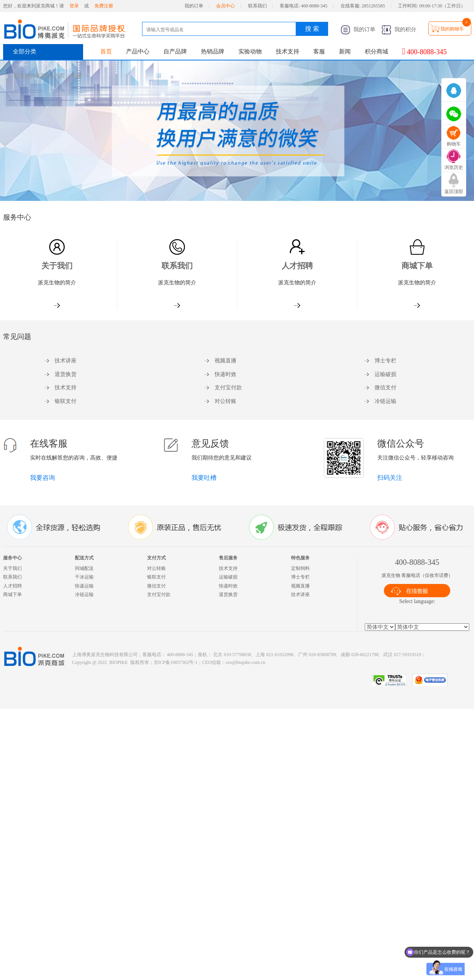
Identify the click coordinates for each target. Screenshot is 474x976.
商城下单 (417, 265)
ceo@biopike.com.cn (245, 662)
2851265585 (373, 6)
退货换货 (65, 374)
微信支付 (385, 387)
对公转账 (225, 401)
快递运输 (84, 586)
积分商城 (376, 51)
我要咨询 (42, 477)
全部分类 (24, 51)
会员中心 (225, 6)
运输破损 (385, 374)
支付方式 (156, 558)
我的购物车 (452, 29)
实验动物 (250, 51)
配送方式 (84, 558)
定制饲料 (300, 568)
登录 (74, 6)
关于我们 (57, 265)
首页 (106, 51)
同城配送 (84, 568)
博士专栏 (385, 361)
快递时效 (225, 374)
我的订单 (194, 6)
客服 (319, 51)
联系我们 (257, 6)
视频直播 (225, 361)
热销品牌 (212, 51)
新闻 (345, 51)
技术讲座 (65, 361)
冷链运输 (385, 401)
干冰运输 (84, 577)
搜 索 (312, 28)
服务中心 (12, 558)
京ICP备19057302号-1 (176, 662)
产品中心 (137, 51)
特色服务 (300, 558)
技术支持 (287, 51)
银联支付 (65, 401)
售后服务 (228, 558)
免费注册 (103, 6)
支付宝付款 (228, 387)
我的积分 (399, 29)
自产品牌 (175, 51)
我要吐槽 (204, 477)
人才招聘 (297, 265)
